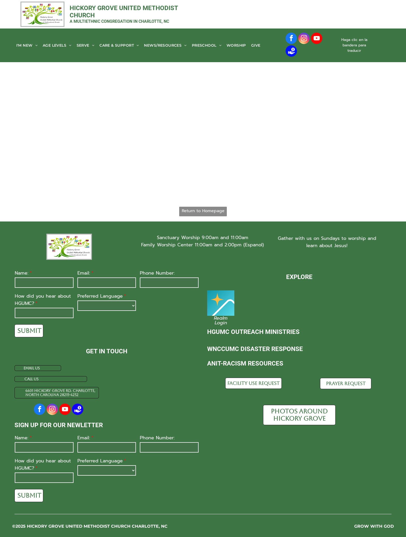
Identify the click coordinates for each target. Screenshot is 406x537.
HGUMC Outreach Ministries (253, 331)
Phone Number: (157, 273)
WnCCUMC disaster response (255, 349)
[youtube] (316, 39)
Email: (83, 273)
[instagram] (304, 39)
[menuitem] (27, 45)
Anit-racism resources (245, 363)
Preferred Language (100, 296)
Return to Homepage (203, 211)
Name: (21, 273)
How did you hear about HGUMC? (43, 299)
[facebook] (291, 39)
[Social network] (291, 51)
